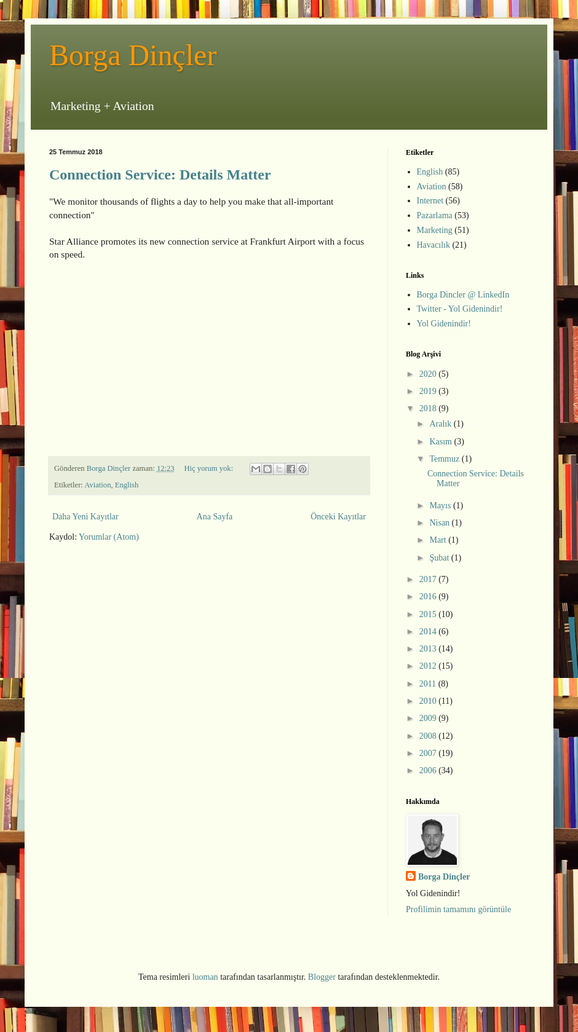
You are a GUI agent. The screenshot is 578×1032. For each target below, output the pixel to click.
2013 (429, 648)
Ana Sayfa (215, 516)
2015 (429, 614)
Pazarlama (435, 215)
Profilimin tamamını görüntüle (458, 909)
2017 (429, 579)
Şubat (440, 557)
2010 (429, 701)
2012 (429, 666)
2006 (429, 770)
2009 (429, 718)
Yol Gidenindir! (444, 323)
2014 (429, 631)
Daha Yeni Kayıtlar (85, 516)
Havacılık (433, 245)
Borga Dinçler (132, 55)
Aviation (97, 485)
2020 (429, 374)
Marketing (435, 230)
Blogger (322, 977)
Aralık (441, 423)
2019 (429, 391)
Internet (430, 200)
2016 (429, 596)
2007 (429, 753)
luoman (205, 977)
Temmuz (445, 458)
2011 (428, 683)
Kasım (441, 441)
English (126, 485)
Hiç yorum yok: (209, 468)
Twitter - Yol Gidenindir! (460, 308)
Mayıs (441, 505)
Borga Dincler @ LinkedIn (463, 294)
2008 (429, 736)
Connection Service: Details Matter (160, 175)
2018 (429, 408)
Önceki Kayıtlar (338, 516)
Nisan (440, 522)
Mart (438, 540)
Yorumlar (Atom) (109, 537)
